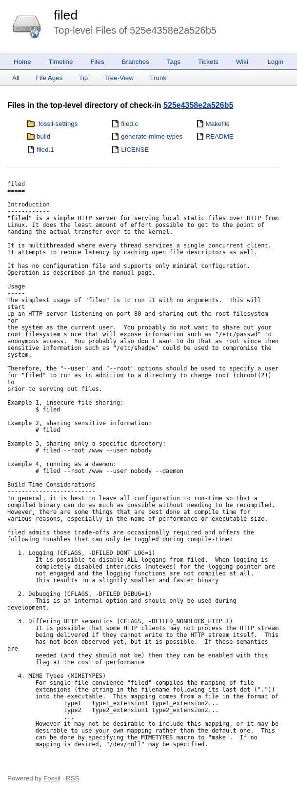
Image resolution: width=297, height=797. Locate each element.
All (16, 78)
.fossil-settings (57, 123)
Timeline (61, 61)
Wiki (242, 61)
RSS (72, 778)
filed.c (129, 123)
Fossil (51, 778)
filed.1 (45, 149)
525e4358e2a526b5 (198, 105)
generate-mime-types (151, 136)
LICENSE (135, 149)
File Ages (49, 78)
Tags (173, 61)
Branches (135, 61)
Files (97, 61)
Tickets (208, 61)
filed (66, 15)
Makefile (218, 123)
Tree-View (119, 78)
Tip (83, 78)
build (43, 136)
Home (22, 61)
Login (275, 61)
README (220, 136)
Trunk (158, 78)
